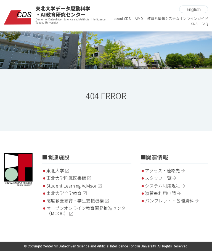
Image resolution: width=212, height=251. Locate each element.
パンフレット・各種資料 (169, 200)
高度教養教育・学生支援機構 (75, 200)
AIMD (139, 18)
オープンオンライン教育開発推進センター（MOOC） (88, 211)
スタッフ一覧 (158, 178)
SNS (194, 23)
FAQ (205, 23)
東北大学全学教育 (64, 193)
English (194, 9)
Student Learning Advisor (71, 185)
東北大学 (55, 170)
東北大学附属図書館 (66, 178)
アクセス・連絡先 (162, 170)
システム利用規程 (162, 185)
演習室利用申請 (160, 193)
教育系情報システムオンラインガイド (177, 18)
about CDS (122, 18)
